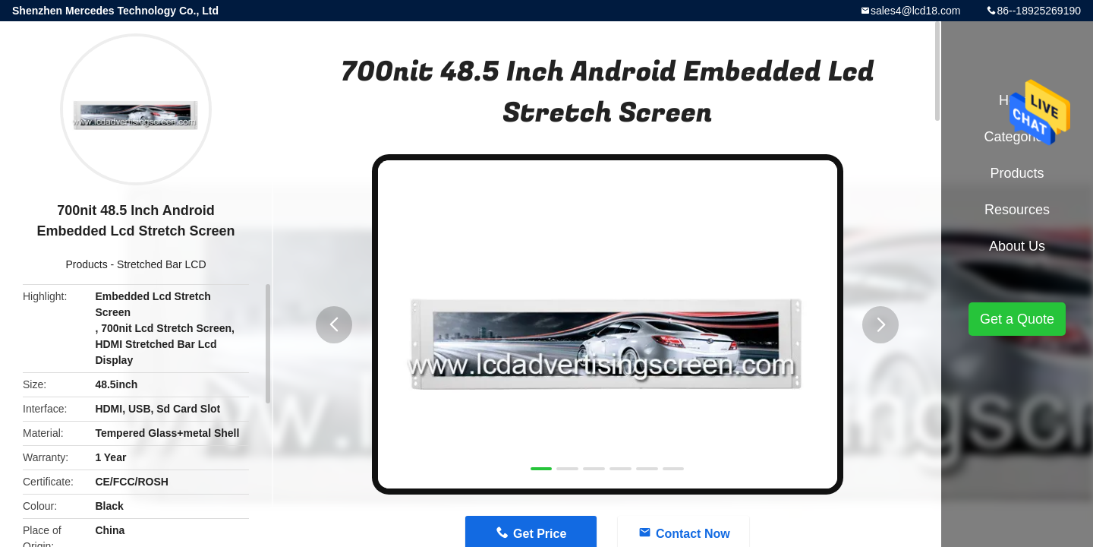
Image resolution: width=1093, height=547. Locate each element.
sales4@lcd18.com (916, 11)
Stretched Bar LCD (161, 264)
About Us (1017, 246)
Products (86, 264)
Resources (1017, 209)
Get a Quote (1017, 319)
